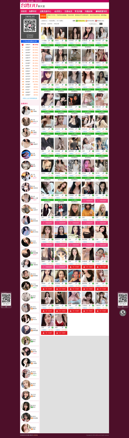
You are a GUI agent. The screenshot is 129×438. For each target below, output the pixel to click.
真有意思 (35, 221)
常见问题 (78, 11)
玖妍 (34, 155)
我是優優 (35, 253)
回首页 (24, 11)
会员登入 (58, 11)
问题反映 (88, 11)
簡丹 (34, 297)
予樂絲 (35, 111)
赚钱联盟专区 (101, 11)
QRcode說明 (30, 37)
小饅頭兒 (35, 264)
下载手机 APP (30, 16)
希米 (34, 407)
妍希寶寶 (35, 330)
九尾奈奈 (35, 188)
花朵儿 (35, 243)
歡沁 (34, 341)
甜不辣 (35, 351)
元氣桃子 (35, 144)
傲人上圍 (35, 198)
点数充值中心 (45, 11)
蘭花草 (35, 308)
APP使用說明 (30, 35)
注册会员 (68, 11)
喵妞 (34, 396)
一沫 (34, 176)
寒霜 (34, 166)
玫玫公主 (35, 121)
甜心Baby (35, 232)
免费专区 (33, 11)
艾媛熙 (35, 132)
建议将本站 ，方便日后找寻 (31, 1)
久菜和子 (35, 210)
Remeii (35, 319)
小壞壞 (35, 363)
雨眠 (34, 429)
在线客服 (35, 435)
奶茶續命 (35, 275)
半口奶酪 (35, 285)
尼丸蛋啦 (35, 418)
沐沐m (34, 373)
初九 (34, 385)
